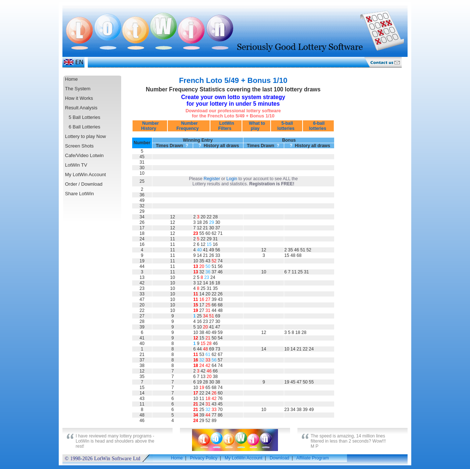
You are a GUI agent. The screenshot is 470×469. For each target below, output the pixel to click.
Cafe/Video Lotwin (84, 155)
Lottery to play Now (85, 136)
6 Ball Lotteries (84, 127)
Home (71, 79)
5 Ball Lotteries (84, 117)
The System (77, 88)
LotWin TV (76, 165)
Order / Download (83, 184)
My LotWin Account (85, 174)
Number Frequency (189, 126)
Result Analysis (81, 107)
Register (212, 178)
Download (279, 458)
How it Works (79, 98)
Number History (150, 126)
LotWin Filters (226, 126)
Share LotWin (79, 193)
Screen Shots (79, 146)
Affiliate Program (312, 458)
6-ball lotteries (318, 126)
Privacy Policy (203, 458)
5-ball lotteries (286, 126)
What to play (256, 126)
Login (232, 178)
